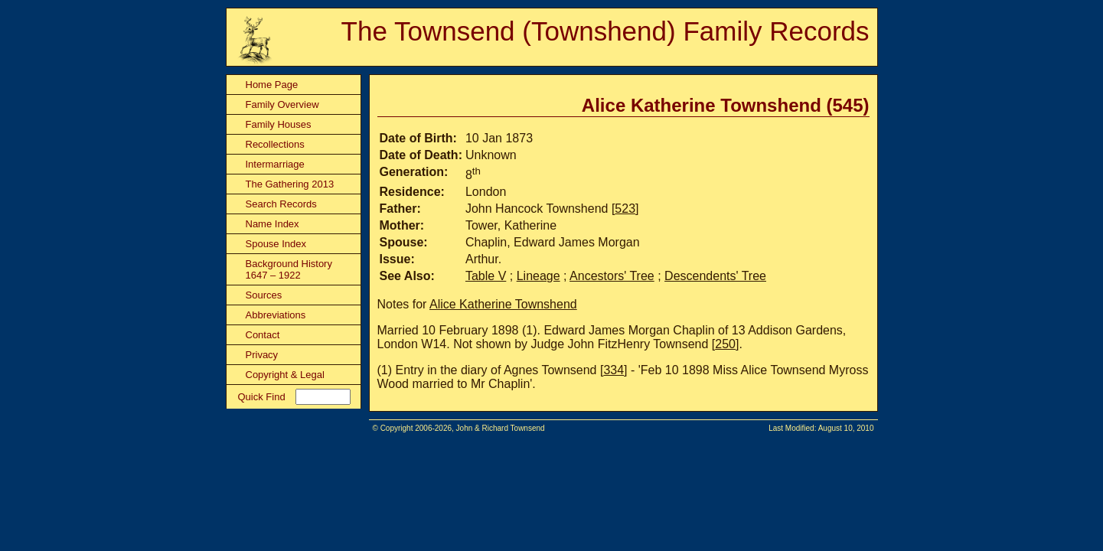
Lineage (538, 275)
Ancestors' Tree (611, 275)
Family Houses (279, 124)
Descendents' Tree (715, 275)
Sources (264, 295)
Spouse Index (276, 243)
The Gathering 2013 (290, 184)
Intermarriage (275, 164)
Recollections (275, 144)
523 (625, 208)
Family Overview (282, 104)
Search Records (281, 204)
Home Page (272, 84)
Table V (485, 275)
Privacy (262, 354)
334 (613, 370)
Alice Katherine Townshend (503, 304)
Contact (263, 335)
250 (725, 343)
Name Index (272, 224)
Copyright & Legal (285, 374)
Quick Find (262, 397)
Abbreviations (276, 315)
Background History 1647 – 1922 (289, 269)
